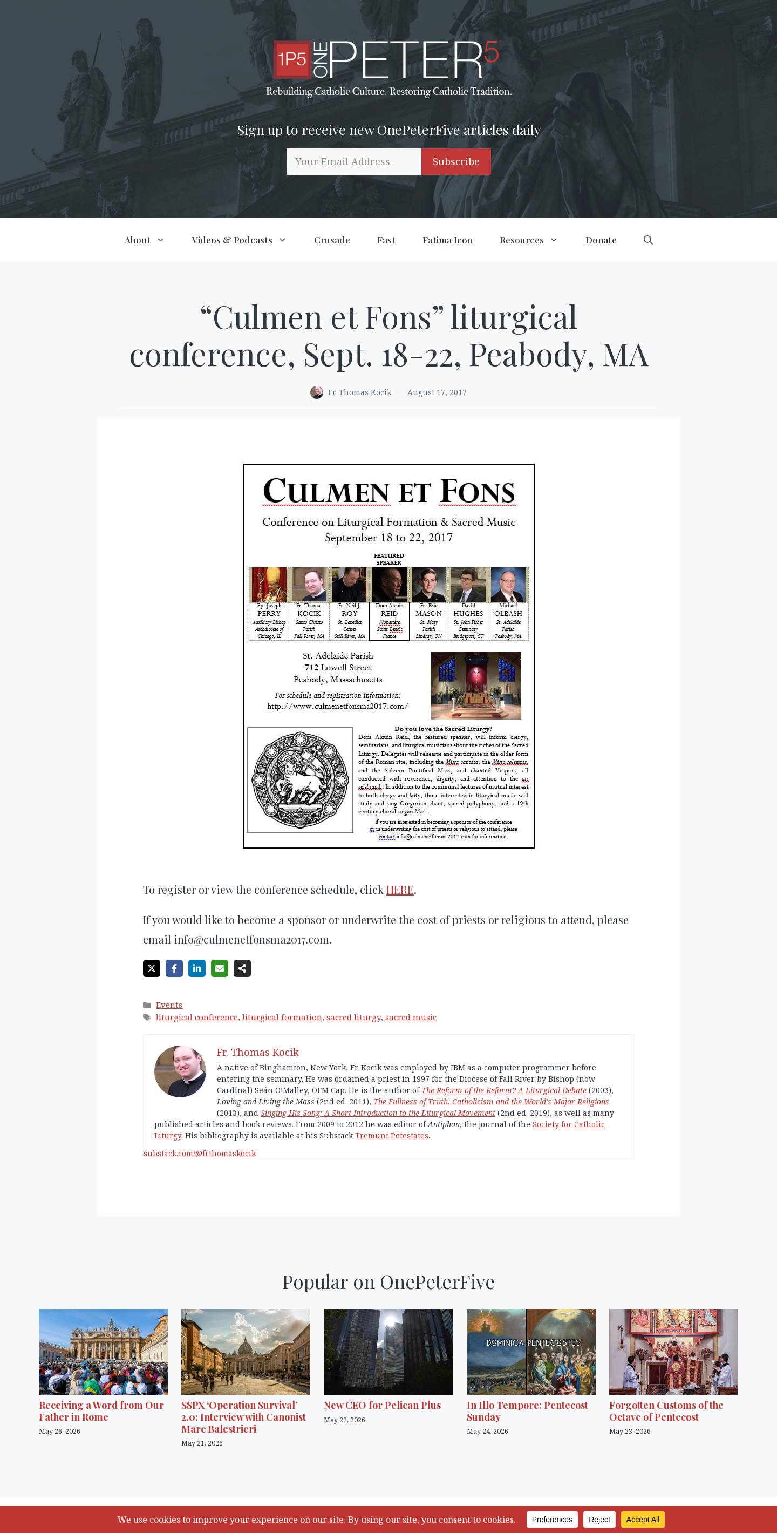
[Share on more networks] (242, 968)
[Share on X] (151, 968)
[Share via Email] (219, 968)
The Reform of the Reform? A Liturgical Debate (504, 1090)
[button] (648, 239)
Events (169, 1004)
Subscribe (456, 161)
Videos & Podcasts (246, 239)
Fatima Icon (447, 240)
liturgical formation (282, 1017)
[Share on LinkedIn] (197, 968)
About (152, 239)
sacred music (411, 1017)
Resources (536, 239)
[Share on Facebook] (174, 968)
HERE (400, 889)
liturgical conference (197, 1017)
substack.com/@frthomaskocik (200, 1153)
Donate (601, 240)
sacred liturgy (353, 1017)
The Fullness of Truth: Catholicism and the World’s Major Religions (491, 1101)
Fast (386, 240)
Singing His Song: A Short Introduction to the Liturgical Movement (378, 1113)
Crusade (332, 240)
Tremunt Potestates (391, 1135)
